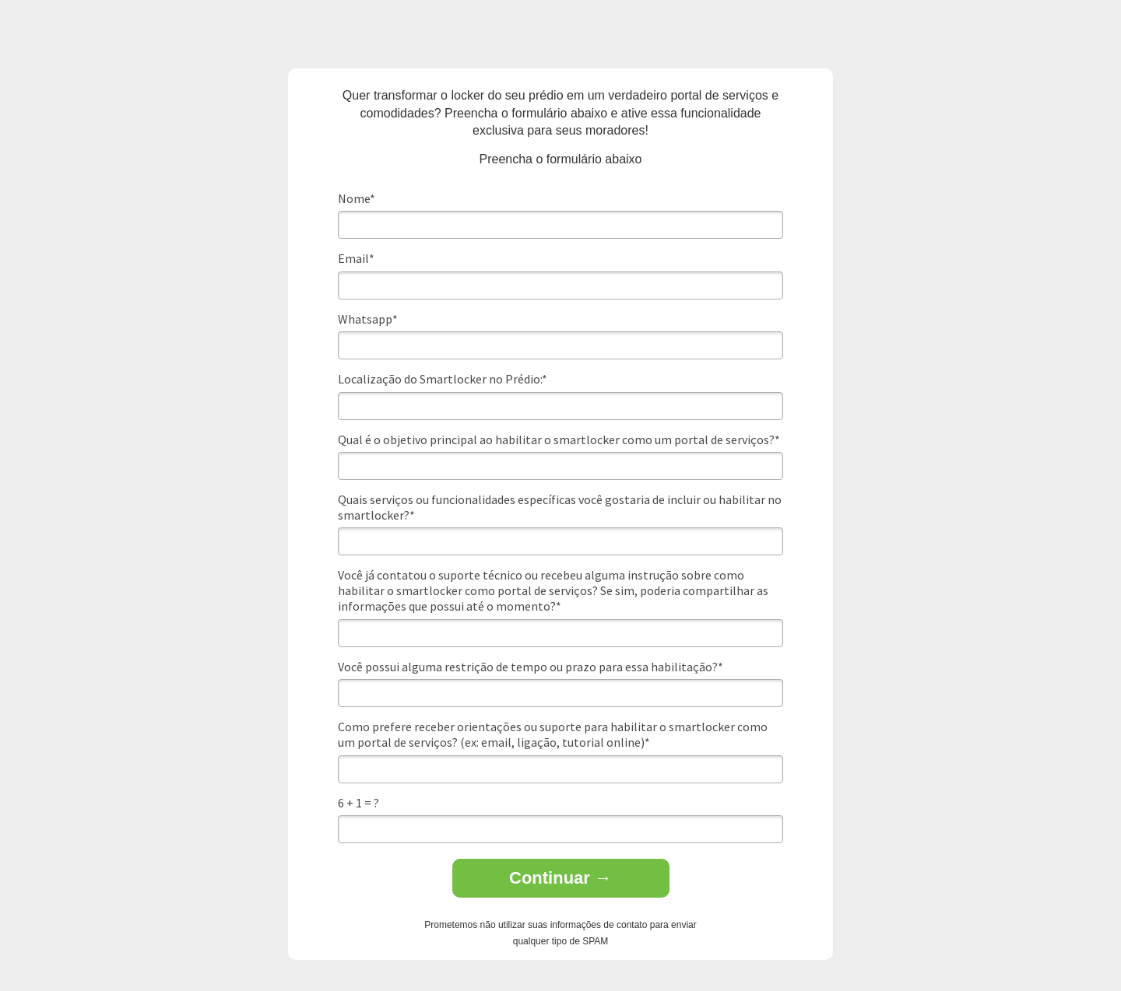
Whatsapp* (368, 319)
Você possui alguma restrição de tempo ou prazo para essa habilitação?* (530, 666)
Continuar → (560, 878)
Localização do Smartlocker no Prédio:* (442, 379)
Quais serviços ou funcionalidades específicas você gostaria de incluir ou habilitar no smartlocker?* (560, 507)
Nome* (356, 198)
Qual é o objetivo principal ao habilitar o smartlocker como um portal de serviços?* (559, 439)
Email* (356, 258)
